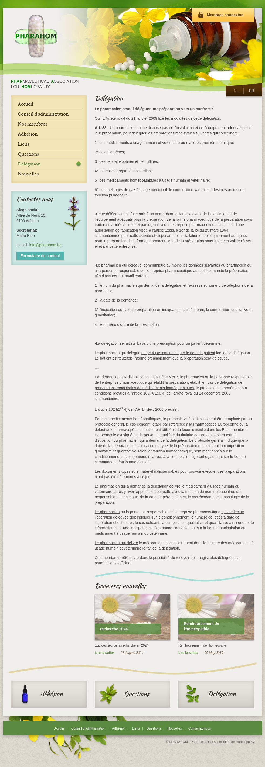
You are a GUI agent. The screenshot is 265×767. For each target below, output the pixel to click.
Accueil (59, 728)
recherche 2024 (114, 629)
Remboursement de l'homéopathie (201, 626)
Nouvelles (175, 728)
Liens (136, 728)
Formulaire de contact (40, 256)
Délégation (29, 164)
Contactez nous (199, 728)
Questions (124, 694)
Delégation (209, 694)
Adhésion (39, 694)
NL (236, 90)
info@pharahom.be (45, 245)
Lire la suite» (104, 653)
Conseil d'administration (88, 728)
